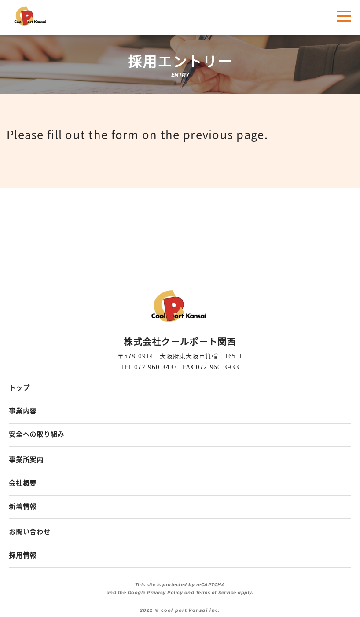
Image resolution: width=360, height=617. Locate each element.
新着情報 (23, 506)
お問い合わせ (30, 531)
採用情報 (23, 554)
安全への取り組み (36, 433)
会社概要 (23, 482)
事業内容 (23, 410)
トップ (19, 387)
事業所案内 (26, 459)
